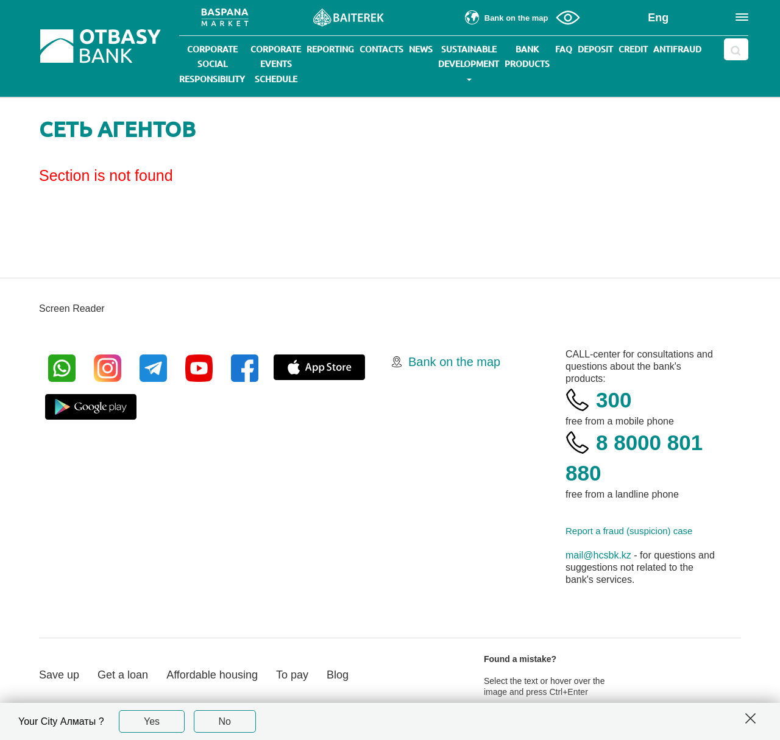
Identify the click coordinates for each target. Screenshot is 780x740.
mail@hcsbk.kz (598, 555)
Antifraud (677, 49)
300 (613, 400)
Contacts (381, 49)
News (421, 49)
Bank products (527, 56)
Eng (658, 18)
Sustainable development (468, 62)
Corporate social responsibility (212, 64)
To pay (292, 675)
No (225, 721)
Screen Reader (72, 308)
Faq (563, 49)
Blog (338, 675)
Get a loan (123, 675)
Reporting (330, 49)
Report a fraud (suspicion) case (629, 531)
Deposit (595, 49)
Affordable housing (212, 675)
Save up (59, 675)
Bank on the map (454, 361)
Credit (633, 49)
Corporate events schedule (275, 64)
